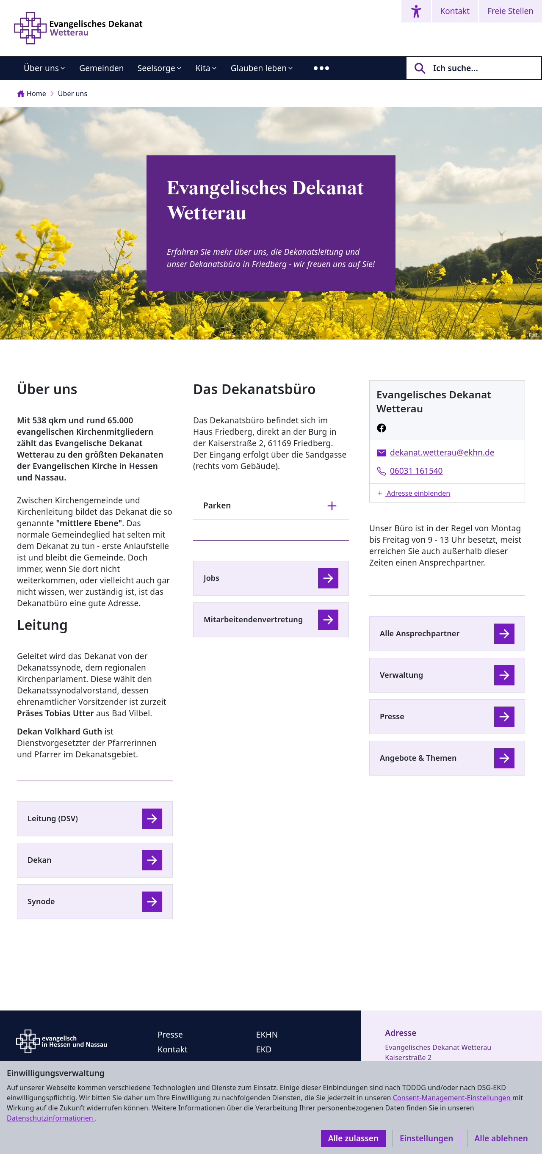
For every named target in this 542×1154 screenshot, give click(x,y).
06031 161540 (416, 470)
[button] (447, 493)
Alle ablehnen (501, 1138)
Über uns (41, 68)
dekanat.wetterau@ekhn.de (442, 452)
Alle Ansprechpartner (419, 633)
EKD (264, 1049)
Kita (203, 68)
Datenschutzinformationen (51, 1118)
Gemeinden (101, 68)
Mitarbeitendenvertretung (253, 619)
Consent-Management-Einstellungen (452, 1097)
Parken (271, 506)
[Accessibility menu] (416, 11)
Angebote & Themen (418, 758)
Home (31, 93)
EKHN (267, 1034)
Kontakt (455, 11)
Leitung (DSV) (53, 818)
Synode (41, 901)
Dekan (40, 860)
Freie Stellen (510, 11)
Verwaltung (401, 675)
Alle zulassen (353, 1138)
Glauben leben (259, 68)
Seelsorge (156, 68)
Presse (392, 716)
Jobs (211, 578)
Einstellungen (426, 1138)
